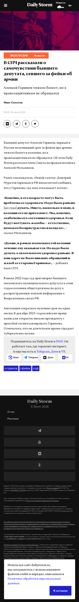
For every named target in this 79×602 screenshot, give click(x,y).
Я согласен (60, 590)
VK (63, 351)
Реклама (13, 418)
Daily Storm (39, 5)
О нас (11, 411)
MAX (59, 341)
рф (35, 368)
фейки (25, 368)
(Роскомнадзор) (52, 488)
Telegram (43, 351)
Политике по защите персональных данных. (42, 501)
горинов (11, 368)
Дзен (54, 351)
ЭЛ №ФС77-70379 (18, 490)
